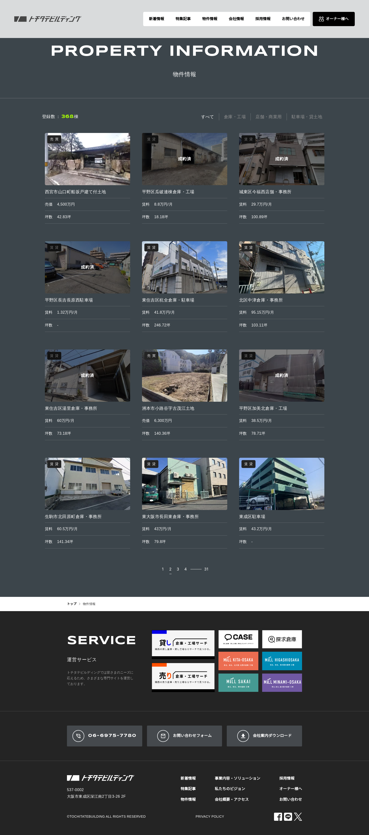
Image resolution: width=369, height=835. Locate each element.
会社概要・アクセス (232, 799)
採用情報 (262, 19)
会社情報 (236, 19)
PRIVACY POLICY (210, 816)
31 (206, 569)
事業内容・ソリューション (237, 778)
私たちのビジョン (230, 789)
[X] (298, 817)
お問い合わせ (293, 19)
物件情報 (209, 19)
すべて (207, 116)
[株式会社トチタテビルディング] (47, 19)
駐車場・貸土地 (307, 116)
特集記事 (183, 19)
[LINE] (288, 817)
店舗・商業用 (268, 116)
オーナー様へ (290, 789)
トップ (71, 604)
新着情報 (156, 19)
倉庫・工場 (235, 116)
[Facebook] (278, 817)
